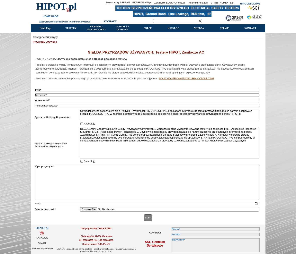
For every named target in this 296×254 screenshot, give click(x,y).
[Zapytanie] (216, 245)
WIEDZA (199, 28)
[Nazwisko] (147, 95)
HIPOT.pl (42, 228)
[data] (147, 203)
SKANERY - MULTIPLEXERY (96, 28)
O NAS (42, 243)
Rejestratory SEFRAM (118, 2)
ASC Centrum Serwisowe (155, 243)
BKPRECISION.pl (141, 2)
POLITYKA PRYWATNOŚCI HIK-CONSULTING (186, 78)
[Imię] (147, 89)
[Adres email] (147, 100)
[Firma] (216, 229)
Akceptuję (89, 123)
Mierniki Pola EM (198, 2)
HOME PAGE (50, 16)
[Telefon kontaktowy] (147, 105)
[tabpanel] (148, 65)
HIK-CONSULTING (250, 3)
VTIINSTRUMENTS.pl (222, 2)
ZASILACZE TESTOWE (122, 28)
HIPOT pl (56, 6)
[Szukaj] (177, 21)
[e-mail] (216, 234)
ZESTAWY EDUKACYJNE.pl (169, 2)
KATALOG (173, 28)
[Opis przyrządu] (147, 182)
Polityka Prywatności (42, 248)
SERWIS (224, 28)
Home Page (45, 28)
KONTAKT (250, 28)
